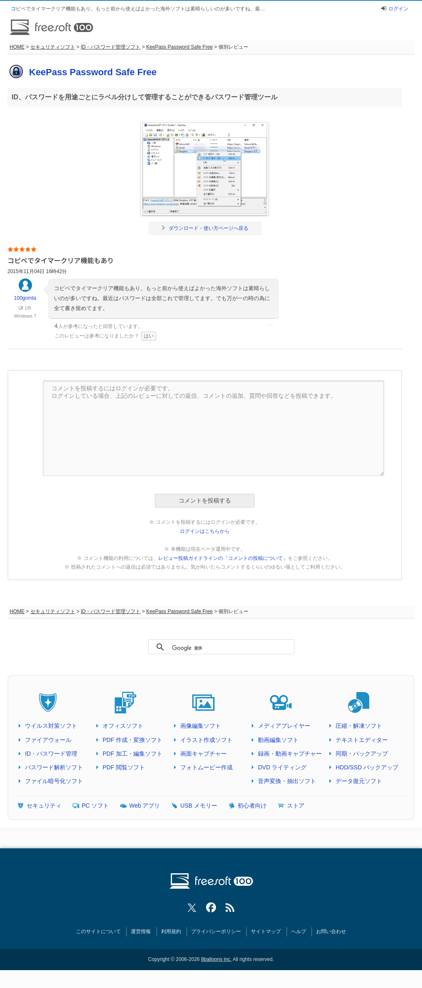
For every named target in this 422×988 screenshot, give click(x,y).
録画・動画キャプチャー (290, 753)
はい (149, 336)
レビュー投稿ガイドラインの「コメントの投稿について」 (223, 558)
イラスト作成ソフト (206, 740)
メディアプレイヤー (284, 725)
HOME (17, 47)
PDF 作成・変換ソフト (132, 740)
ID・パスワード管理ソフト (110, 47)
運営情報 (141, 931)
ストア (295, 805)
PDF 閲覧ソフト (124, 767)
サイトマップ (266, 931)
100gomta (25, 293)
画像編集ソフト (200, 725)
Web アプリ (144, 805)
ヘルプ (298, 931)
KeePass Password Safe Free (179, 47)
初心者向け (252, 805)
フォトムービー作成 (206, 767)
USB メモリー (198, 805)
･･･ (271, 325)
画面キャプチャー (203, 753)
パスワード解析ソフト (54, 767)
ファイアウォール (48, 740)
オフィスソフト (123, 725)
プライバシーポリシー (216, 931)
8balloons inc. (216, 959)
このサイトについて (98, 931)
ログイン (398, 9)
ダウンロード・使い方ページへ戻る (205, 228)
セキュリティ (44, 805)
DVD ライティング (282, 767)
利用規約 (171, 931)
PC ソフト (95, 805)
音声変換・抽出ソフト (287, 781)
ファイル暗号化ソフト (54, 781)
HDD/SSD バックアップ (367, 767)
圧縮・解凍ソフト (359, 725)
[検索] (217, 648)
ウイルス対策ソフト (51, 725)
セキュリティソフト (52, 47)
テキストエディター (362, 740)
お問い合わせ (331, 931)
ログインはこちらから (205, 531)
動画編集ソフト (278, 740)
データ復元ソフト (359, 781)
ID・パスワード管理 (51, 753)
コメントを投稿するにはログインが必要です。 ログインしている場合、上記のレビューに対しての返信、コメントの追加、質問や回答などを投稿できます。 (213, 428)
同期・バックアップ (362, 753)
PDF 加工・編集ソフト (132, 753)
